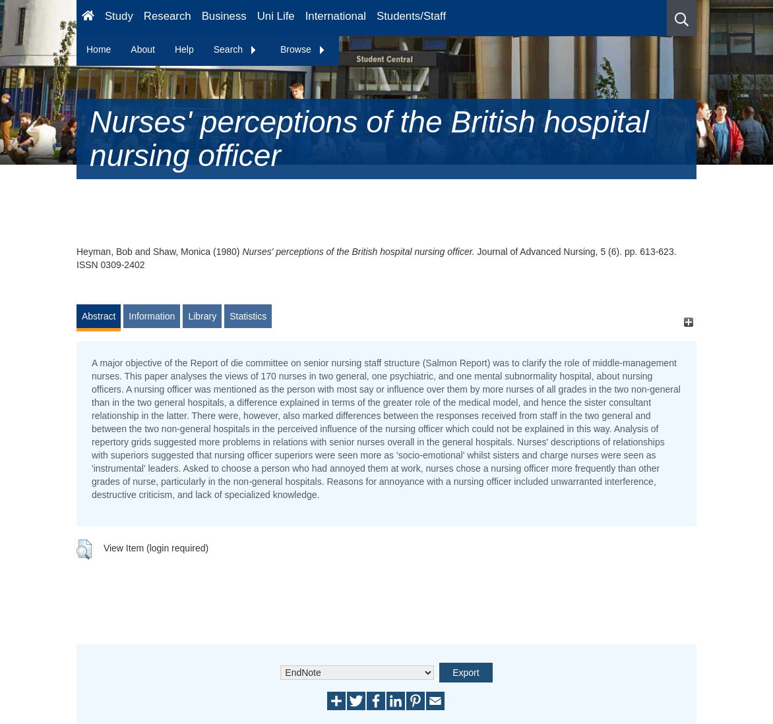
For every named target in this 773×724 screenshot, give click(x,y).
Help (184, 49)
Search (235, 49)
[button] (681, 18)
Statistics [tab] (248, 316)
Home (98, 49)
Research (167, 16)
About (143, 49)
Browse (303, 49)
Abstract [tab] (98, 316)
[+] (688, 322)
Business (224, 16)
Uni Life (276, 16)
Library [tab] (202, 316)
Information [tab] (152, 316)
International (335, 16)
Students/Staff (411, 16)
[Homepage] (88, 18)
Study (119, 16)
